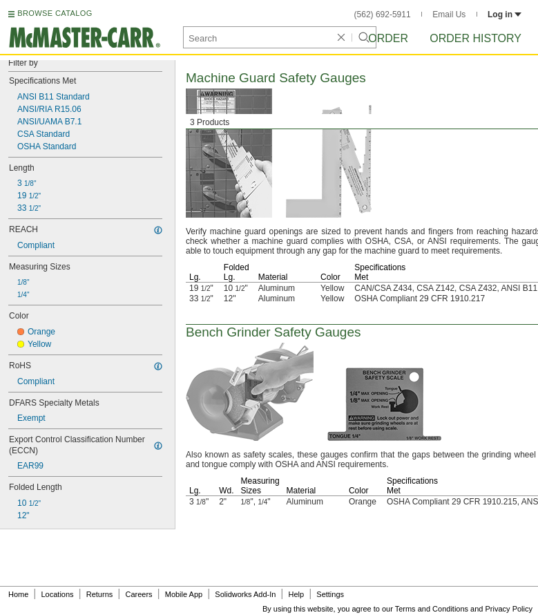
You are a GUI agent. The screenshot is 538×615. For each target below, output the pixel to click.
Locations (57, 594)
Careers (138, 594)
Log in (504, 14)
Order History (475, 38)
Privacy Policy (509, 609)
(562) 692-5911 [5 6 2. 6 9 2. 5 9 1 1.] (382, 14)
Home (18, 594)
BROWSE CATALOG (54, 13)
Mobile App (183, 594)
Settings (330, 594)
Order (388, 38)
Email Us (448, 14)
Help (297, 594)
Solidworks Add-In (245, 594)
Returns (99, 594)
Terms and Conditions (431, 609)
